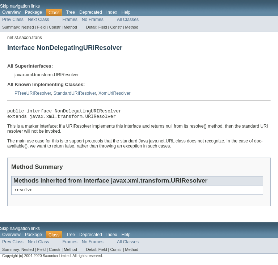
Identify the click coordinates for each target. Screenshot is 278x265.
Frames (70, 19)
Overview (11, 12)
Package (33, 12)
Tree (70, 12)
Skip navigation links (20, 6)
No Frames (93, 19)
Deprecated (90, 12)
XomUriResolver (114, 93)
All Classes (128, 19)
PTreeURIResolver (32, 93)
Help (126, 12)
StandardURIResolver (75, 93)
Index (111, 12)
